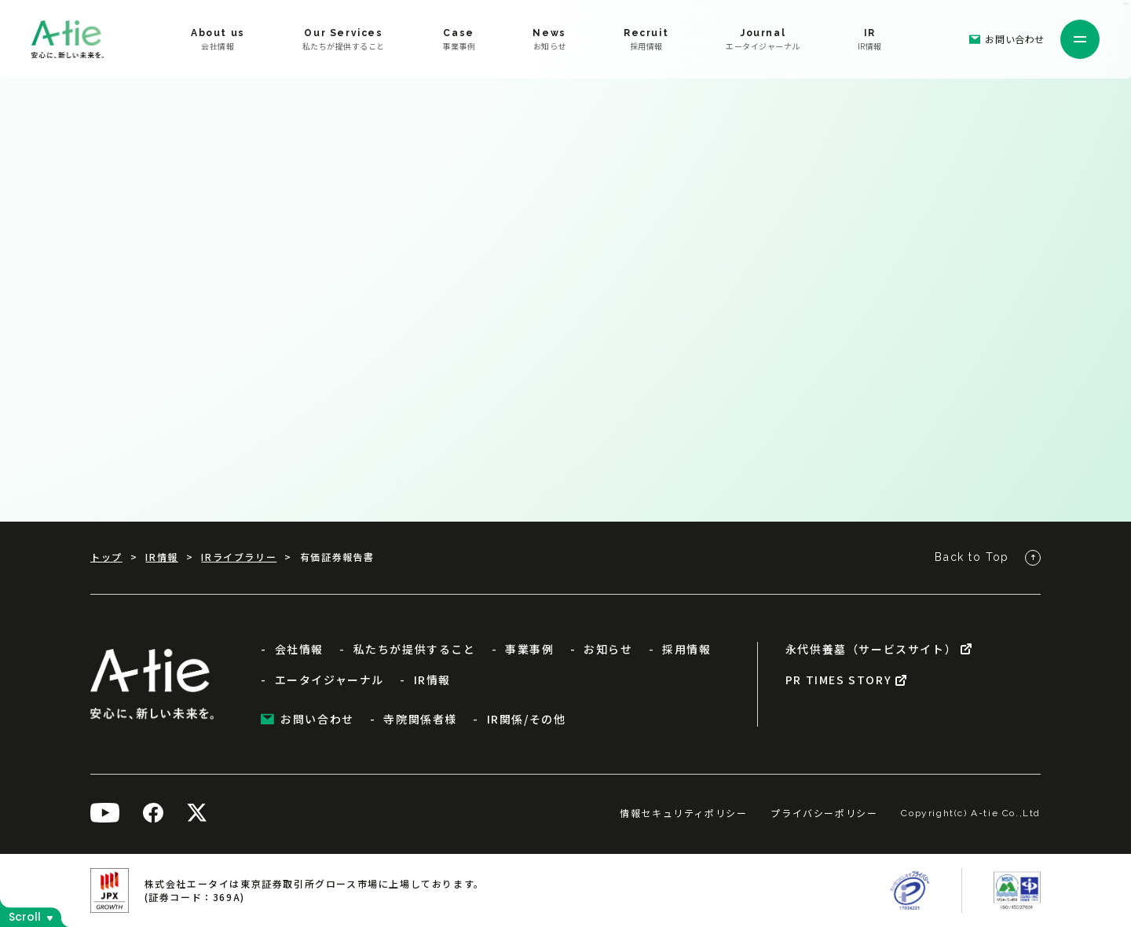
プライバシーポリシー (823, 812)
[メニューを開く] (1080, 39)
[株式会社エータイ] (67, 39)
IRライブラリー (238, 557)
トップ (106, 557)
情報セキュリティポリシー (683, 812)
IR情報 (161, 557)
